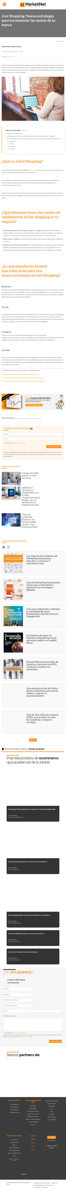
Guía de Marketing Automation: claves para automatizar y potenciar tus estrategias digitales (43, 586)
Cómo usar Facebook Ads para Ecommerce (23, 952)
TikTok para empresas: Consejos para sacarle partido (21, 374)
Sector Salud (14, 1139)
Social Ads (51, 1113)
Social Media (51, 1105)
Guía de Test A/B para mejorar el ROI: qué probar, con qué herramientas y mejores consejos (42, 718)
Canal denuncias (49, 1184)
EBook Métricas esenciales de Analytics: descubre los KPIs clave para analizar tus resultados (42, 665)
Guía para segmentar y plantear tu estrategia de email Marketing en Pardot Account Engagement (43, 612)
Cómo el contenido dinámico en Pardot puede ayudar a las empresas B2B (29, 520)
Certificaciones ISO (14, 1112)
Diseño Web (33, 1108)
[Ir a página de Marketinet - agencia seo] (19, 1085)
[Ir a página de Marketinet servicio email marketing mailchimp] (57, 1074)
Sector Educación (14, 1142)
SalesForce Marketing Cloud (33, 1118)
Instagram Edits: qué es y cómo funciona (30, 475)
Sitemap (33, 1149)
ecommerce (11, 57)
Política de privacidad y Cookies (41, 1182)
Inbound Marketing (33, 1121)
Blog (33, 1145)
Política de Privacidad (18, 443)
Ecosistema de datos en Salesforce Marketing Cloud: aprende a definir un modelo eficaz (41, 639)
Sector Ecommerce (14, 1147)
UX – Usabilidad (51, 1119)
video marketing (35, 170)
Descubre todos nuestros (24, 749)
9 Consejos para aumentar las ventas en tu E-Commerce (27, 861)
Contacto (51, 1137)
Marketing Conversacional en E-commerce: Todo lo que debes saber (32, 809)
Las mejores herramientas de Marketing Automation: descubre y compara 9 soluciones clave (41, 559)
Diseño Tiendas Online (33, 1113)
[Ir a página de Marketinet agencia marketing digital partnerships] (48, 1085)
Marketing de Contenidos (51, 1100)
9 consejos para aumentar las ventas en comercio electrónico (23, 381)
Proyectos (33, 1135)
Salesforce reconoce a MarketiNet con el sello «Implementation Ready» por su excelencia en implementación (31, 496)
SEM (51, 1111)
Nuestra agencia (14, 1103)
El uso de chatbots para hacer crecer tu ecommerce (26, 933)
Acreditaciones (14, 1109)
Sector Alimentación (14, 1150)
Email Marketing (51, 1103)
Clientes (33, 1138)
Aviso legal (45, 1187)
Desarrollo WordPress (33, 1110)
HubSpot (33, 1124)
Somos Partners (14, 1106)
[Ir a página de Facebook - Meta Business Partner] (45, 1074)
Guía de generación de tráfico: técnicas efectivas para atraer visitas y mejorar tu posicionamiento (42, 692)
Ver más (33, 740)
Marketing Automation (33, 1116)
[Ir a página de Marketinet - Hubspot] (22, 1074)
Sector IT (14, 1144)
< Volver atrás (59, 41)
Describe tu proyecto (9, 1016)
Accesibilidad (36, 1187)
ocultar (24, 130)
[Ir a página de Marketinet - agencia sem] (34, 1074)
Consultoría (33, 1105)
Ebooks (33, 1142)
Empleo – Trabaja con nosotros (14, 1159)
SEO (51, 1108)
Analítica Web (51, 1116)
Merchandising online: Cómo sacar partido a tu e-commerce (23, 378)
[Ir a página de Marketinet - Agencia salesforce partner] (10, 1074)
